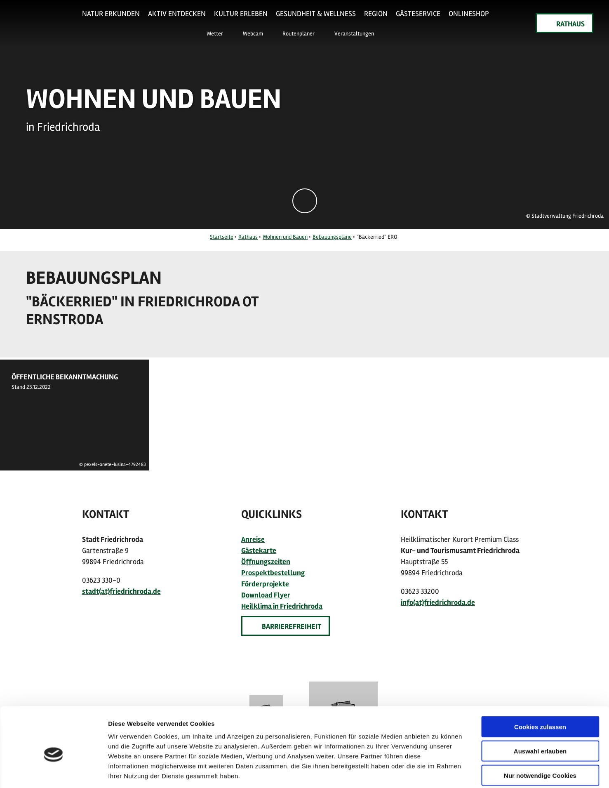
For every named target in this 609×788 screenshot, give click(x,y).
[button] (210, 33)
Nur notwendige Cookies (540, 735)
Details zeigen (438, 771)
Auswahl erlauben (540, 711)
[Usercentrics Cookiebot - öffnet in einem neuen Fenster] (53, 772)
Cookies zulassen (540, 686)
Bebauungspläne (332, 236)
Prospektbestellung (273, 572)
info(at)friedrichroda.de (438, 602)
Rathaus (248, 236)
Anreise (253, 539)
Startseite (221, 236)
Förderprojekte (265, 583)
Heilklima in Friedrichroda (281, 606)
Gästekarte (258, 550)
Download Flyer (265, 595)
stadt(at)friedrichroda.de (121, 591)
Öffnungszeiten (265, 561)
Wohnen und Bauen (285, 236)
